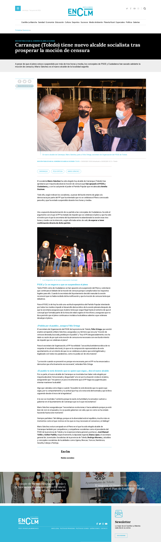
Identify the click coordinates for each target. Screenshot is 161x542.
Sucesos (84, 22)
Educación (59, 22)
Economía (50, 22)
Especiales (120, 22)
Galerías (136, 22)
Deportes (76, 22)
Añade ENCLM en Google (24, 86)
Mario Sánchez (73, 171)
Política (129, 22)
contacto (104, 528)
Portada (18, 30)
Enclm (77, 161)
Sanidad (41, 22)
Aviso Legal (55, 528)
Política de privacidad (67, 528)
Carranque (43, 171)
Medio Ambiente (96, 22)
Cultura (68, 22)
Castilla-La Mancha (29, 22)
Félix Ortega (58, 171)
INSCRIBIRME (121, 535)
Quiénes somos (95, 528)
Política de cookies (82, 528)
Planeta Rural (109, 22)
